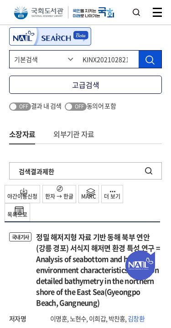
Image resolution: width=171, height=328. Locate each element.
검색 (136, 12)
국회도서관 (38, 12)
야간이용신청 (22, 194)
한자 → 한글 (59, 192)
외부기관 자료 (73, 133)
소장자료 (22, 133)
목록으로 (17, 212)
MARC (88, 194)
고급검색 (85, 84)
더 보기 (112, 195)
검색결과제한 (36, 171)
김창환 (136, 318)
